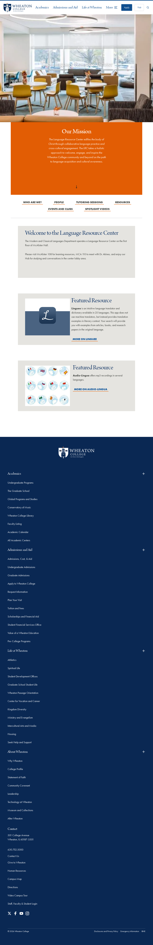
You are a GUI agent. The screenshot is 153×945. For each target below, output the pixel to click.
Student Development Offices (23, 676)
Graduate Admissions (18, 575)
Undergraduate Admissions (21, 567)
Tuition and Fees (16, 608)
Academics (42, 7)
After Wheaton (15, 818)
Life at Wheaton (92, 7)
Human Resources (17, 870)
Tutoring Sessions (89, 202)
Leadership (13, 793)
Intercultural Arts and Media (22, 725)
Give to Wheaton (16, 862)
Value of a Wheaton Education (23, 633)
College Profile (15, 769)
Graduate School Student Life (23, 684)
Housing (12, 734)
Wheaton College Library (21, 515)
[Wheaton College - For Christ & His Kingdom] (76, 452)
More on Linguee (85, 339)
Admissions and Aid (65, 7)
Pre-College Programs (19, 641)
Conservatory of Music (19, 507)
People (59, 202)
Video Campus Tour (17, 895)
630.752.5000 (15, 849)
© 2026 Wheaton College (18, 931)
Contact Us (13, 856)
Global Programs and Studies (22, 499)
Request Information (18, 591)
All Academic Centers (19, 540)
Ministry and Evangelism (20, 717)
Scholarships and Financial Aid (23, 616)
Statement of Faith (17, 777)
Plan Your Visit (15, 600)
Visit (139, 7)
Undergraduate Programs (20, 482)
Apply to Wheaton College (21, 583)
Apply (126, 7)
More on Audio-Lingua (90, 389)
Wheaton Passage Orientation (23, 693)
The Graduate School (18, 491)
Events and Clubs (60, 209)
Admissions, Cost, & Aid (20, 559)
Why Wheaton (15, 760)
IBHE (143, 931)
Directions (13, 887)
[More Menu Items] (112, 7)
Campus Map (15, 879)
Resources (122, 202)
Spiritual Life (14, 668)
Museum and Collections (20, 810)
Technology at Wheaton (20, 802)
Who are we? (32, 202)
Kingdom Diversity (17, 709)
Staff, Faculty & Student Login (22, 903)
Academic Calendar (18, 532)
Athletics (12, 660)
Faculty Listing (15, 523)
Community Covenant (19, 785)
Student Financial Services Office (24, 624)
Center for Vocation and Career (24, 701)
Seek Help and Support (20, 742)
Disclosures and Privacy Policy (106, 931)
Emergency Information (129, 931)
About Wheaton (76, 751)
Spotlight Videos (97, 209)
